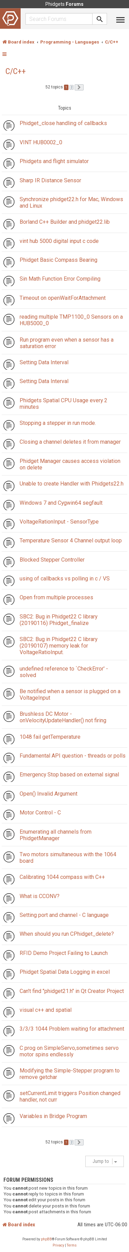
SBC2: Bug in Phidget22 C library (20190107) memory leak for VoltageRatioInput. (58, 645)
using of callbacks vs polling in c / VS (65, 578)
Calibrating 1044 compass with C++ (62, 877)
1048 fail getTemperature (50, 737)
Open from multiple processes (56, 597)
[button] (79, 87)
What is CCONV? (40, 896)
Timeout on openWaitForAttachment (63, 298)
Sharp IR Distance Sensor (50, 180)
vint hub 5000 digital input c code (59, 241)
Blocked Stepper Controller (52, 559)
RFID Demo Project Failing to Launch (64, 953)
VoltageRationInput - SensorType (59, 521)
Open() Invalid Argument (48, 793)
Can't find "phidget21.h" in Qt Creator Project (72, 991)
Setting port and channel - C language (64, 915)
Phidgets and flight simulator (54, 161)
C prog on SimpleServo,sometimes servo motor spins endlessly (69, 1051)
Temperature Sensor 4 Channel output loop (71, 540)
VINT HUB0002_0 (41, 142)
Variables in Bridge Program (53, 1116)
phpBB (46, 1239)
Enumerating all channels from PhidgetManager (56, 835)
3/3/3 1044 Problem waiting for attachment (72, 1029)
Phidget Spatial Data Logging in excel (65, 972)
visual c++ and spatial (46, 1010)
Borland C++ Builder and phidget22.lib (65, 222)
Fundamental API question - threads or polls (73, 755)
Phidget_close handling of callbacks (63, 123)
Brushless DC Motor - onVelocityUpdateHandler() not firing (63, 717)
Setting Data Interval (44, 362)
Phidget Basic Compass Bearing (58, 260)
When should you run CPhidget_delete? (67, 934)
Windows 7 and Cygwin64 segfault (61, 503)
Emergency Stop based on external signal (69, 774)
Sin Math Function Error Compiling (60, 278)
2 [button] (71, 87)
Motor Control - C (40, 812)
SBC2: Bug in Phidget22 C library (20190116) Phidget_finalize (58, 619)
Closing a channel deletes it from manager (70, 442)
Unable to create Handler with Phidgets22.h (71, 483)
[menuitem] (58, 1245)
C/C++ (16, 71)
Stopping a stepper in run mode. (58, 423)
